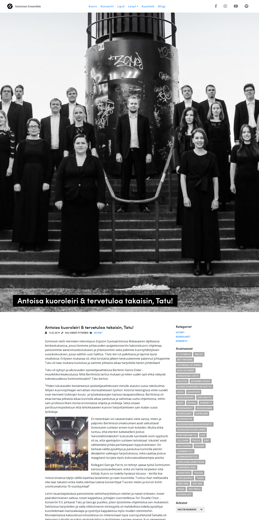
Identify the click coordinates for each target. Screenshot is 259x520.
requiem (199, 445)
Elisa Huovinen (185, 370)
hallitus (182, 381)
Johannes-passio (200, 381)
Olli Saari (182, 440)
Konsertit (107, 6)
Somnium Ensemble (24, 6)
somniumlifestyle (187, 456)
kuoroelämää (204, 408)
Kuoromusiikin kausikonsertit (194, 424)
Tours (200, 478)
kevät (180, 402)
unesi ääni (182, 483)
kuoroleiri (202, 413)
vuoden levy (184, 494)
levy (203, 435)
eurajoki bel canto (188, 375)
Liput (121, 6)
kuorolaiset (184, 413)
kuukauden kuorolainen (191, 429)
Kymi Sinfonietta (187, 435)
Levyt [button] (132, 6)
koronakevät (185, 408)
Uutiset (98, 332)
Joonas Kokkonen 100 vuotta (194, 386)
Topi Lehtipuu (185, 478)
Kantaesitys (205, 397)
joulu (180, 392)
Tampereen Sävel (186, 467)
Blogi (162, 6)
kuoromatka (184, 418)
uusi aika (197, 483)
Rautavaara (184, 445)
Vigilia (180, 489)
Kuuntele (148, 6)
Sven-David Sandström (190, 462)
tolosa (198, 472)
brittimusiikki (184, 359)
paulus (196, 440)
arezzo (199, 354)
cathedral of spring (189, 365)
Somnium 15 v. (185, 451)
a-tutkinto (184, 354)
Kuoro (93, 6)
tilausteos (183, 472)
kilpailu (192, 402)
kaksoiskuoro (185, 397)
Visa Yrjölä (194, 489)
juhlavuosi (194, 392)
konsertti (206, 402)
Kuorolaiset (183, 336)
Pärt (206, 440)
